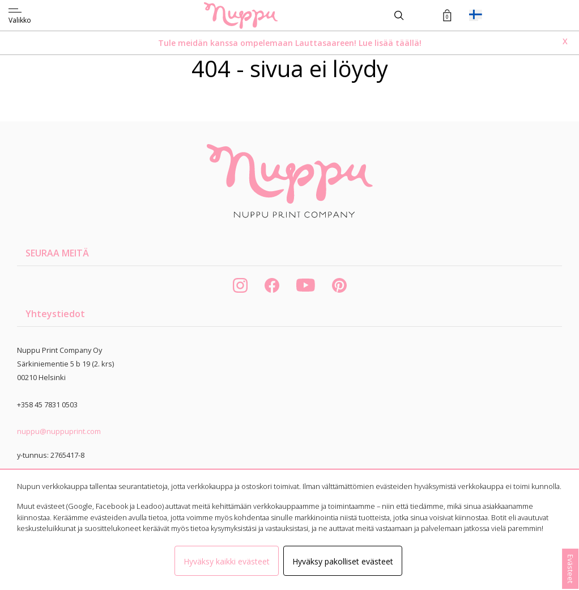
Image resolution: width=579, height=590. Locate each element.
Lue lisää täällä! (390, 42)
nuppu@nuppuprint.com (59, 431)
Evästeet (570, 568)
